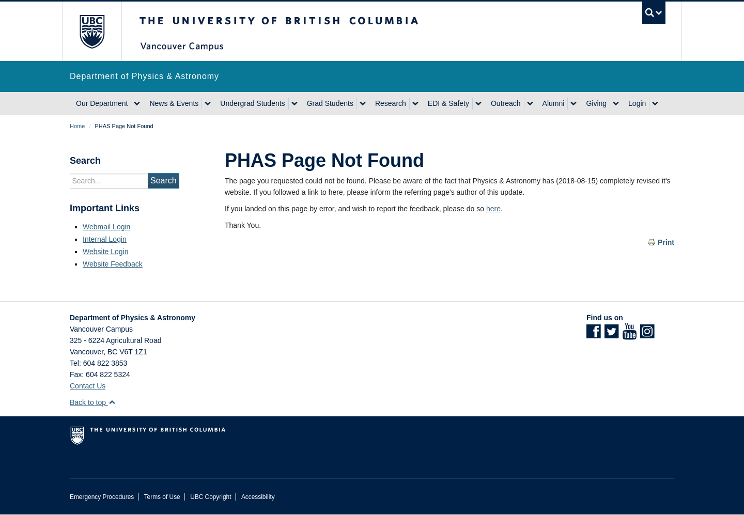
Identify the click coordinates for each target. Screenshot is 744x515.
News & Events (173, 103)
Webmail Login (106, 227)
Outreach (506, 103)
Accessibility (258, 497)
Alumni (553, 103)
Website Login (105, 251)
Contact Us (87, 386)
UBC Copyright (210, 497)
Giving (596, 103)
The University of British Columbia (91, 31)
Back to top (93, 402)
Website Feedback (113, 264)
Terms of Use (162, 497)
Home (77, 126)
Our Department (102, 103)
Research (390, 103)
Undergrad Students (252, 103)
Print (666, 242)
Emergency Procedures (102, 497)
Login (637, 103)
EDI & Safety (448, 103)
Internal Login (105, 239)
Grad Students (330, 103)
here (493, 209)
